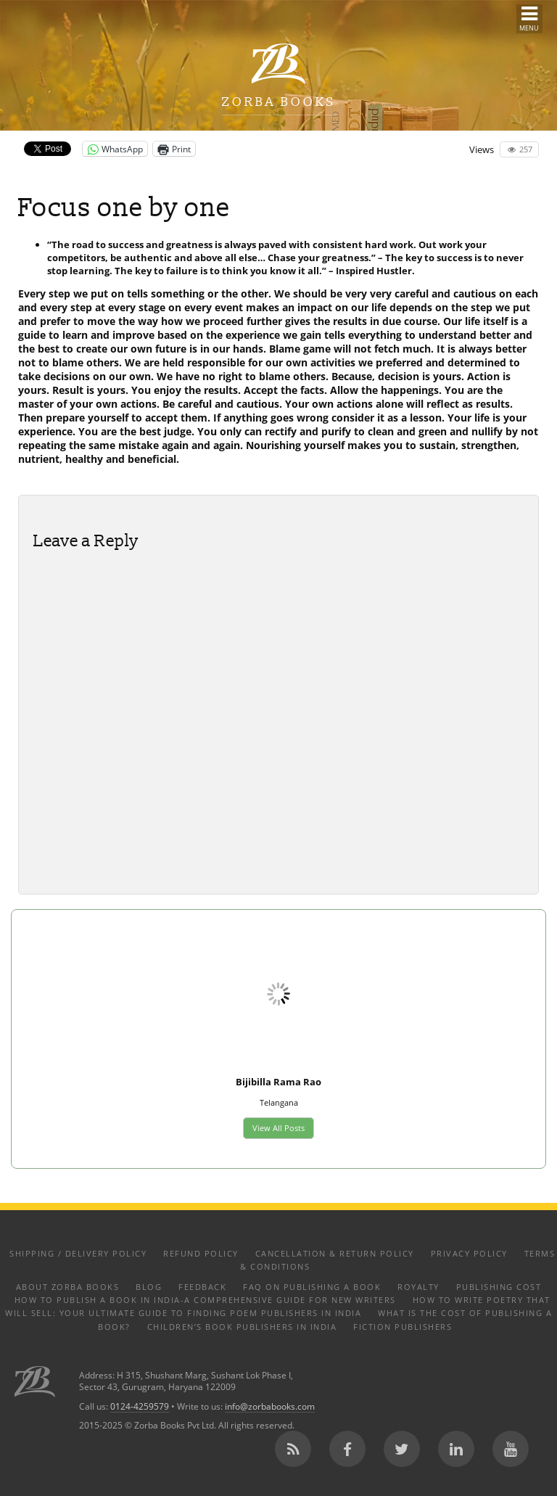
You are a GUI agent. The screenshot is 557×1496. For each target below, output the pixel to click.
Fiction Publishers (402, 1326)
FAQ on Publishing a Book (312, 1286)
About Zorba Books (68, 1286)
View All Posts (278, 1127)
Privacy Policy (469, 1253)
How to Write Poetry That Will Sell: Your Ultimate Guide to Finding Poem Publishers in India (277, 1306)
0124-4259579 (139, 1406)
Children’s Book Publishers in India (242, 1326)
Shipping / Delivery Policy (78, 1253)
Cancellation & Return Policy (334, 1253)
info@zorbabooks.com (270, 1406)
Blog (149, 1286)
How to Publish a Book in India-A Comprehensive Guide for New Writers (205, 1299)
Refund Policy (201, 1253)
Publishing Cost (499, 1286)
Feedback (202, 1286)
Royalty (418, 1286)
